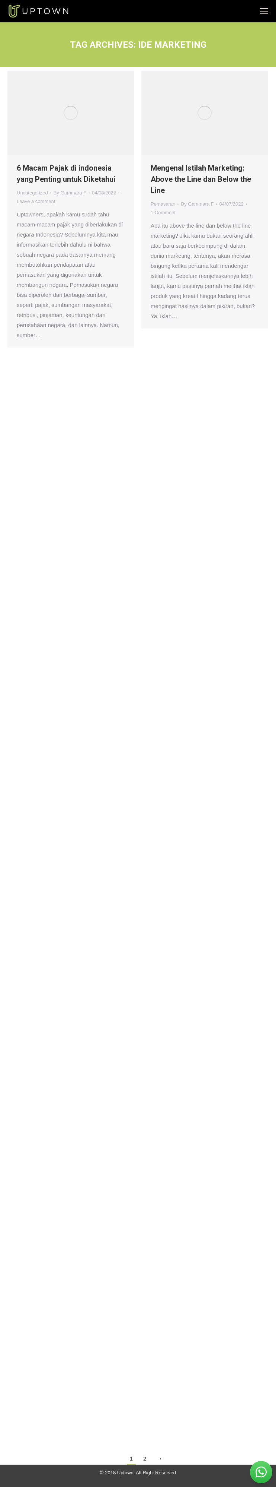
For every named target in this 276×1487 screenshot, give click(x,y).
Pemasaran (163, 204)
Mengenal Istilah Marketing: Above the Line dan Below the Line (201, 179)
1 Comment (163, 212)
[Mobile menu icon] (264, 11)
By (70, 193)
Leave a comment (36, 201)
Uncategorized (32, 193)
